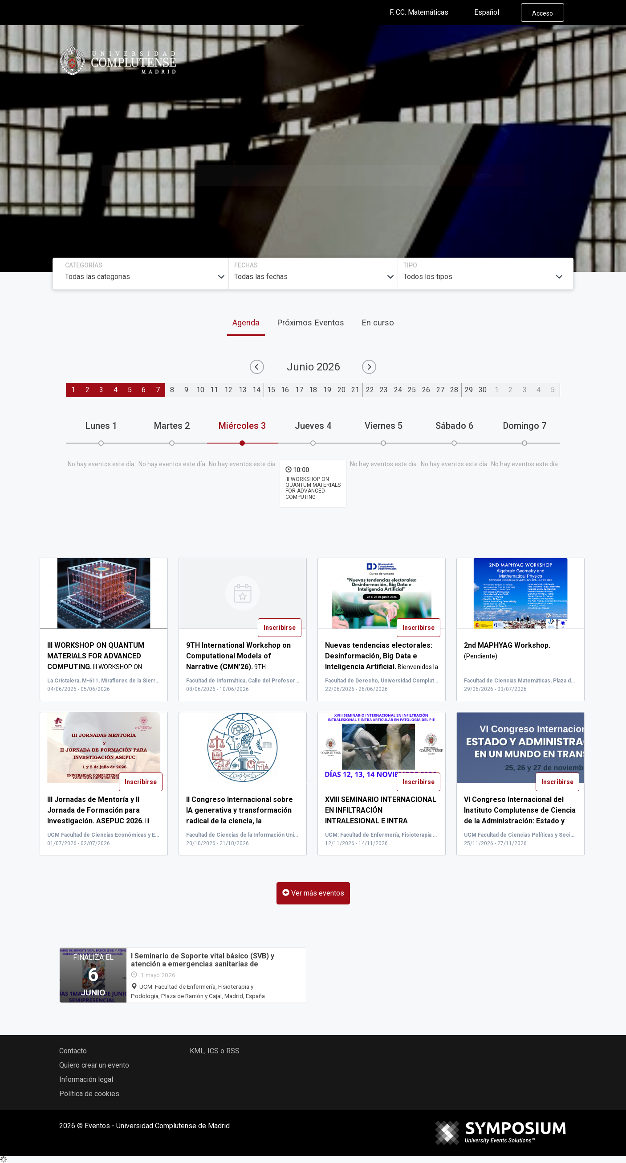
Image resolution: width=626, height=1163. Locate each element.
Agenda (246, 322)
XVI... (380, 821)
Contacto (73, 1051)
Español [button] (493, 12)
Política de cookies (89, 1093)
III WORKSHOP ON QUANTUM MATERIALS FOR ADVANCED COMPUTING (313, 488)
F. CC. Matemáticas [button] (426, 12)
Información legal (86, 1079)
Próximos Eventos (310, 322)
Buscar (482, 175)
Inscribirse (280, 627)
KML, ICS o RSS (215, 1051)
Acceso (542, 13)
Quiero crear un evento (94, 1065)
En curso (378, 322)
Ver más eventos (313, 893)
